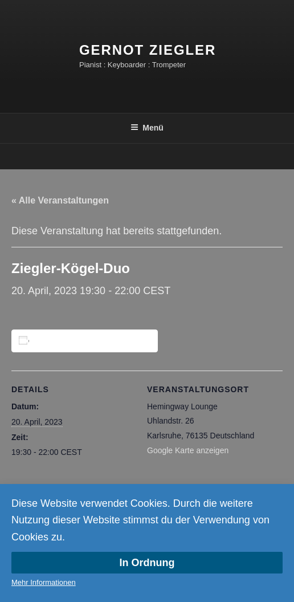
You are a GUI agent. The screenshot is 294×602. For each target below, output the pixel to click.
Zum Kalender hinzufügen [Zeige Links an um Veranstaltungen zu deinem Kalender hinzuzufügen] (87, 340)
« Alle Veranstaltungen (60, 200)
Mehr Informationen (43, 582)
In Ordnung (147, 562)
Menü (147, 127)
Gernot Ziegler (147, 50)
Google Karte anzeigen (187, 450)
